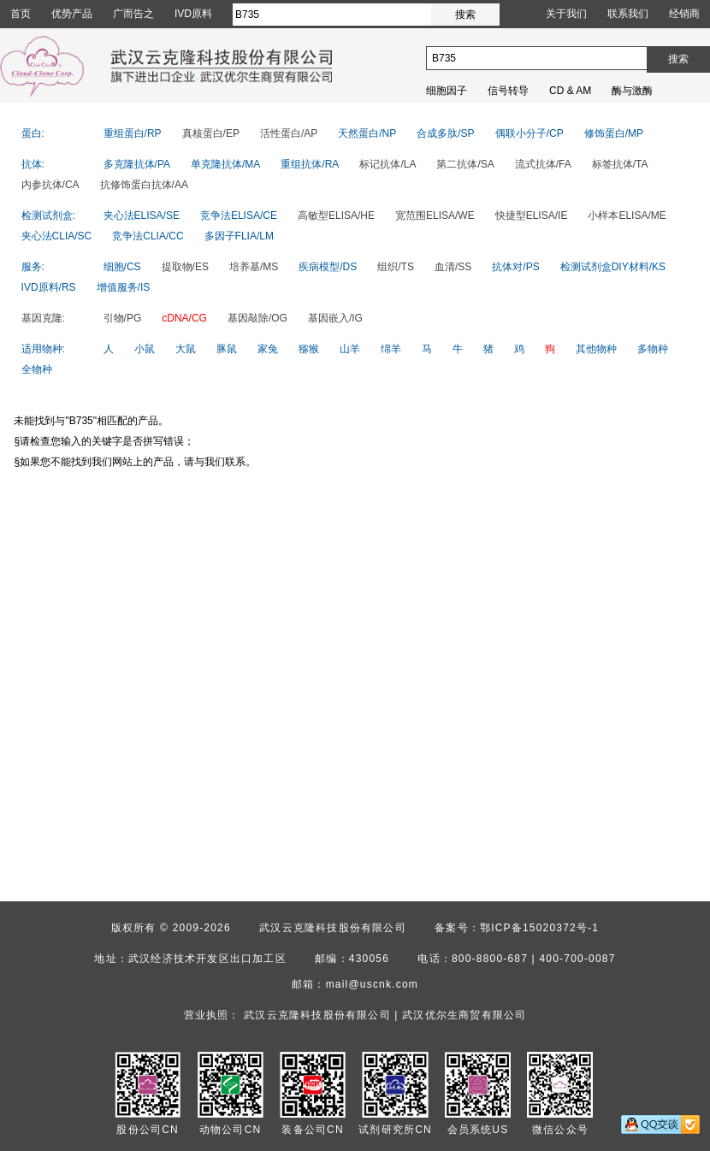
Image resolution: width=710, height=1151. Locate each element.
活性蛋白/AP (288, 133)
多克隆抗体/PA (137, 164)
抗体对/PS (515, 267)
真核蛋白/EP (211, 133)
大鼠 (185, 349)
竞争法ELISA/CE (238, 215)
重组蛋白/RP (133, 133)
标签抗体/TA (620, 164)
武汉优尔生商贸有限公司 (464, 1015)
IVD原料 (193, 14)
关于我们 (566, 14)
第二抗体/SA (465, 164)
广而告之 (133, 14)
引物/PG (123, 318)
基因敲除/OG (257, 318)
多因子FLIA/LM (239, 236)
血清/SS (453, 267)
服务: (32, 267)
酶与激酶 (632, 91)
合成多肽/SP (445, 133)
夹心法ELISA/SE (142, 215)
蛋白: (32, 133)
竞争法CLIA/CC (147, 236)
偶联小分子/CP (529, 133)
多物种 (652, 349)
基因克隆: (43, 318)
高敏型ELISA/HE (336, 215)
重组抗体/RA (310, 164)
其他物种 (596, 349)
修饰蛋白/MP (613, 133)
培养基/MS (253, 267)
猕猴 (309, 349)
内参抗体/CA (50, 185)
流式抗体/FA (543, 164)
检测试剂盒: (48, 215)
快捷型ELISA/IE (531, 215)
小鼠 (144, 349)
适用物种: (43, 349)
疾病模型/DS (328, 267)
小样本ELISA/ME (627, 215)
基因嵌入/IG (335, 318)
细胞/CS (122, 267)
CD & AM (570, 91)
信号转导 (508, 91)
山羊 (350, 349)
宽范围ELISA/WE (435, 215)
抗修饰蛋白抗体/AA (144, 185)
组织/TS (395, 267)
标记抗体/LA (387, 164)
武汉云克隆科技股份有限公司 (332, 928)
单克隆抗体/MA (225, 164)
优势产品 (71, 14)
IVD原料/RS (48, 287)
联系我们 (627, 14)
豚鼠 (226, 349)
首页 (20, 14)
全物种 (36, 369)
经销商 (684, 14)
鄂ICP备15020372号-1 (539, 928)
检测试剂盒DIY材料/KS (613, 267)
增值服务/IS (124, 287)
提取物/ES (185, 267)
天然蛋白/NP (367, 133)
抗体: (32, 164)
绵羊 (391, 349)
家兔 (267, 349)
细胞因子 (446, 91)
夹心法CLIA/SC (56, 236)
